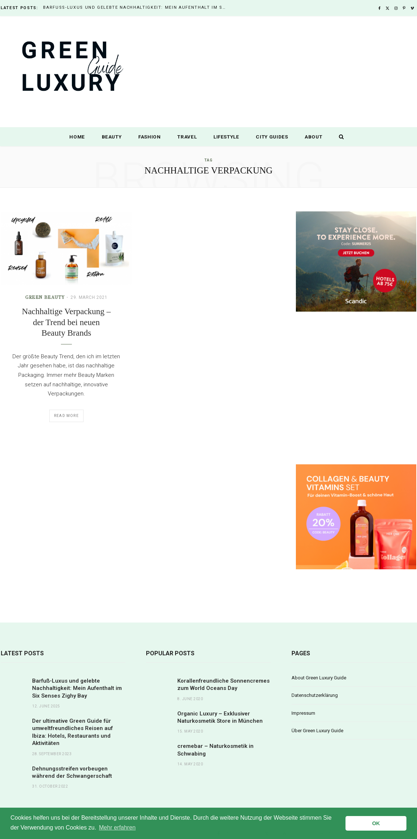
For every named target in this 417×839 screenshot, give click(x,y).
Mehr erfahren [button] (117, 827)
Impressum (303, 713)
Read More (66, 416)
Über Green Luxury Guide (317, 730)
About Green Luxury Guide (318, 677)
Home (77, 137)
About (313, 137)
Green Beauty (44, 297)
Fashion (149, 137)
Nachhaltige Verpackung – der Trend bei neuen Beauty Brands (66, 322)
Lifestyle (226, 137)
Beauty (112, 137)
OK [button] (376, 823)
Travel (187, 137)
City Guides (272, 137)
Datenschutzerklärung (314, 695)
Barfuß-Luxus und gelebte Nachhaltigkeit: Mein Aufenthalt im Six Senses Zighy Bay (136, 7)
